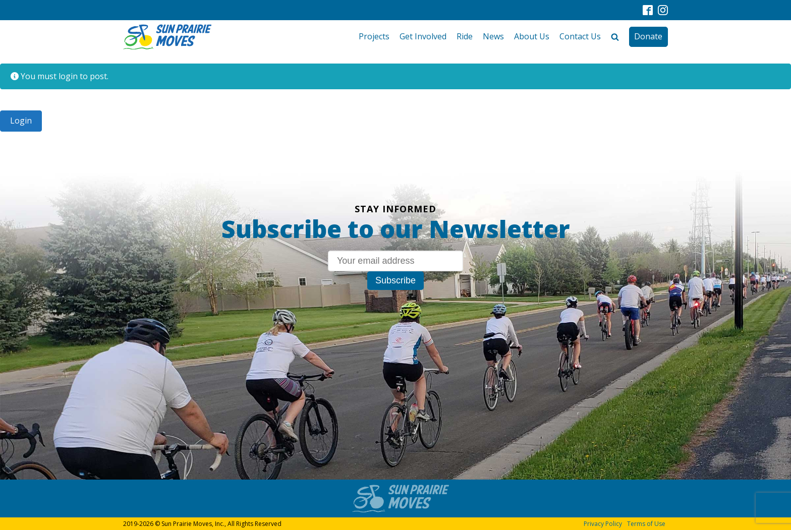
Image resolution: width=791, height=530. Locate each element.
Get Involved (423, 36)
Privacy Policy (603, 523)
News (493, 36)
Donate (648, 36)
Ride (465, 36)
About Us (531, 36)
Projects (374, 36)
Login (21, 120)
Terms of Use (646, 523)
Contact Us (580, 36)
